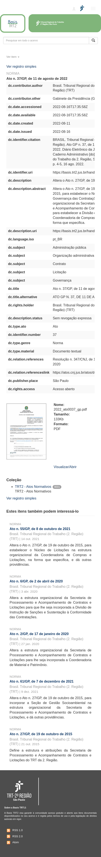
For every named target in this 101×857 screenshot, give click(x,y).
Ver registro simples (21, 66)
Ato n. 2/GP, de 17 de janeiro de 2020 (39, 634)
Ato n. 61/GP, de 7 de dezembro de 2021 (42, 681)
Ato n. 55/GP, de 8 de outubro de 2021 (40, 529)
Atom (12, 842)
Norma (15, 524)
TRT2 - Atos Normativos (33, 486)
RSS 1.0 (14, 830)
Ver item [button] (12, 56)
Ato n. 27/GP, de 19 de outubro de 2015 (41, 734)
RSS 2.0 (14, 836)
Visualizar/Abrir (65, 467)
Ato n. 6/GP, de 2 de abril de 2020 (36, 581)
